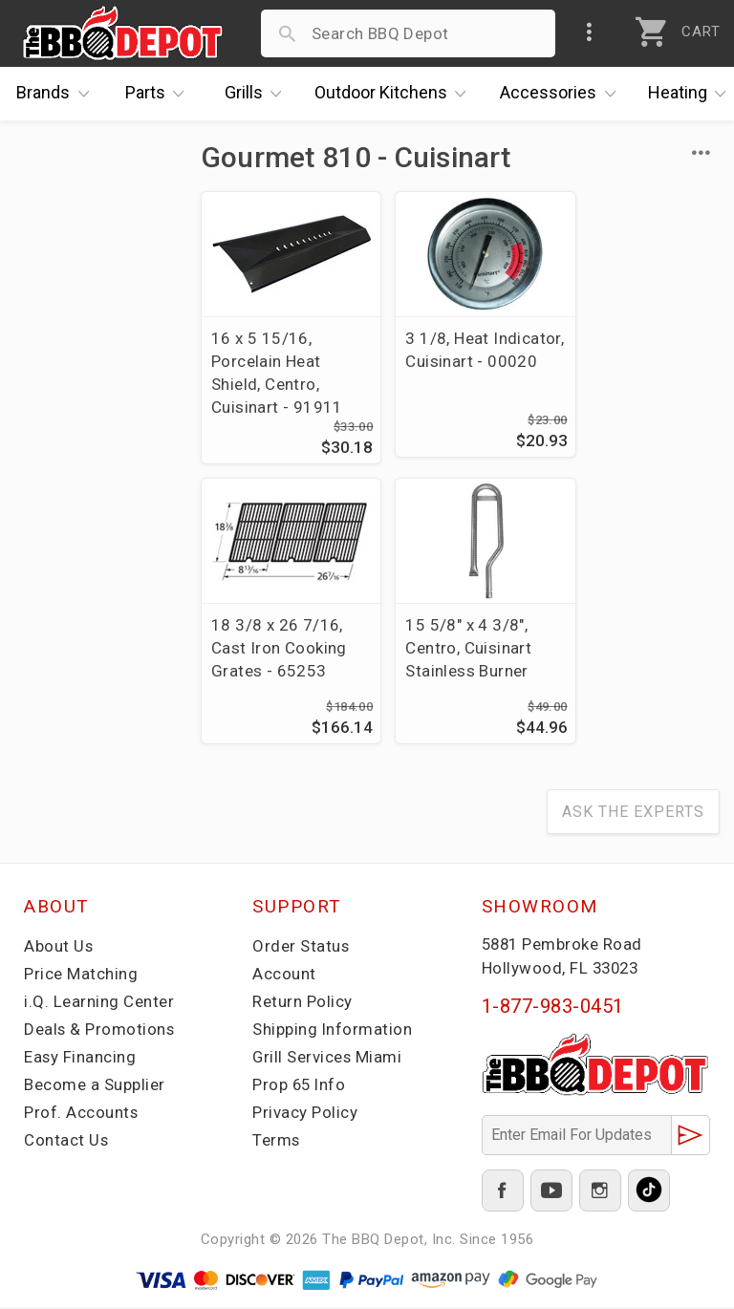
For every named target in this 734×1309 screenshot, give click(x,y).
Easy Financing (80, 1058)
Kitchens (395, 93)
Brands (57, 93)
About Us (59, 947)
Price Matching (81, 975)
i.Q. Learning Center (99, 1003)
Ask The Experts (633, 814)
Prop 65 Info (300, 1086)
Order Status (301, 947)
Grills (258, 93)
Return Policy (302, 1003)
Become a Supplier (94, 1086)
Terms (276, 1141)
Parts (159, 93)
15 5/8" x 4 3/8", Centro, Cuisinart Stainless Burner (274, 648)
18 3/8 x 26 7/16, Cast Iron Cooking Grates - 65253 (634, 361)
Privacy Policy (304, 1114)
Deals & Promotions (100, 1031)
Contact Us (66, 1141)
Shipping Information (332, 1031)
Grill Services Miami (327, 1058)
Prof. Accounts (81, 1114)
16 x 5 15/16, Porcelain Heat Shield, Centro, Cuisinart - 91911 (277, 373)
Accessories (562, 93)
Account (284, 975)
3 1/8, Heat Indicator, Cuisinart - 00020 (460, 361)
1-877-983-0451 (553, 1008)
